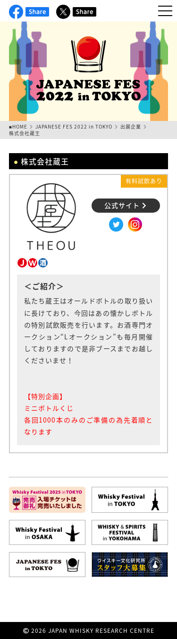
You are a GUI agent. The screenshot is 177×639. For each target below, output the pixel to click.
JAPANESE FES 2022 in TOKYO (73, 126)
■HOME (18, 126)
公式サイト (125, 205)
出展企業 (130, 126)
